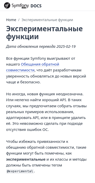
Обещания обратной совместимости (32, 67)
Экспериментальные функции (47, 19)
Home (11, 19)
